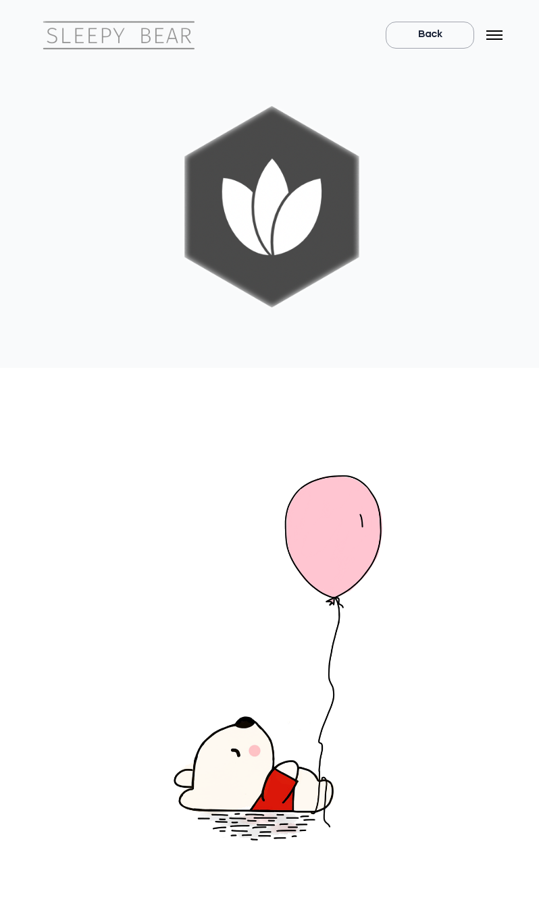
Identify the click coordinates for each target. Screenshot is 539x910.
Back (430, 35)
